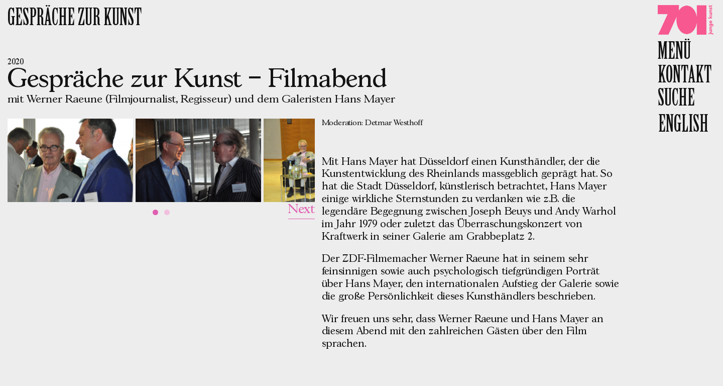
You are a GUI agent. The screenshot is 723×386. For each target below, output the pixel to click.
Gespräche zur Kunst (75, 19)
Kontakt (684, 76)
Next (301, 210)
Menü (674, 53)
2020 (16, 62)
